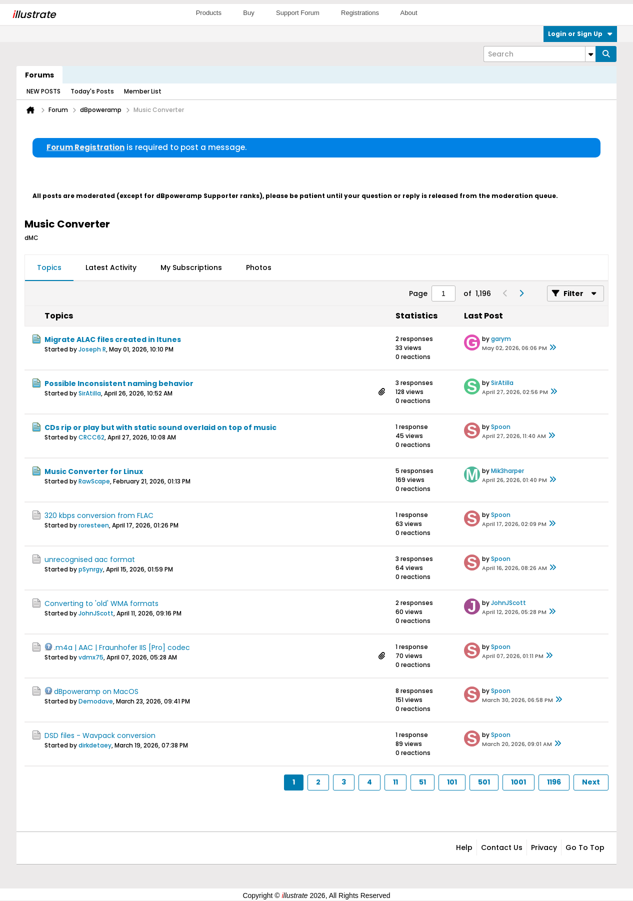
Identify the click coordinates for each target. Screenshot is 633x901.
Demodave (95, 701)
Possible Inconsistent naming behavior (119, 383)
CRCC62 (91, 437)
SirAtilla (89, 393)
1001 (518, 782)
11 (395, 782)
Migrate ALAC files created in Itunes (112, 339)
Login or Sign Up (580, 34)
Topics (49, 267)
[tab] (49, 268)
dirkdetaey (95, 745)
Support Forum (298, 12)
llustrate (34, 15)
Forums (39, 75)
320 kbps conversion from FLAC (99, 515)
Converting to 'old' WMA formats (101, 603)
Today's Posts (92, 91)
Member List (143, 91)
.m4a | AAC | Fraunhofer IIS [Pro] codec (122, 647)
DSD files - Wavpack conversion (100, 735)
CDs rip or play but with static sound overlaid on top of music (160, 427)
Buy (248, 12)
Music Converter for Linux (93, 471)
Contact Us (501, 847)
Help (464, 847)
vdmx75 (91, 657)
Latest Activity (111, 267)
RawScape (94, 481)
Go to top (585, 847)
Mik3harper (507, 470)
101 (452, 782)
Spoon (500, 426)
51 (422, 782)
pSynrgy (90, 569)
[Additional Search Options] (590, 54)
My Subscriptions (191, 267)
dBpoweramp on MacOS (96, 691)
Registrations (360, 12)
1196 (554, 782)
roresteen (93, 525)
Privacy (544, 847)
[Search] (540, 54)
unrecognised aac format (89, 559)
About (409, 12)
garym (501, 338)
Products (209, 12)
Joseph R (92, 349)
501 (484, 782)
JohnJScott (96, 613)
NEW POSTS (43, 91)
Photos (259, 267)
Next (591, 782)
